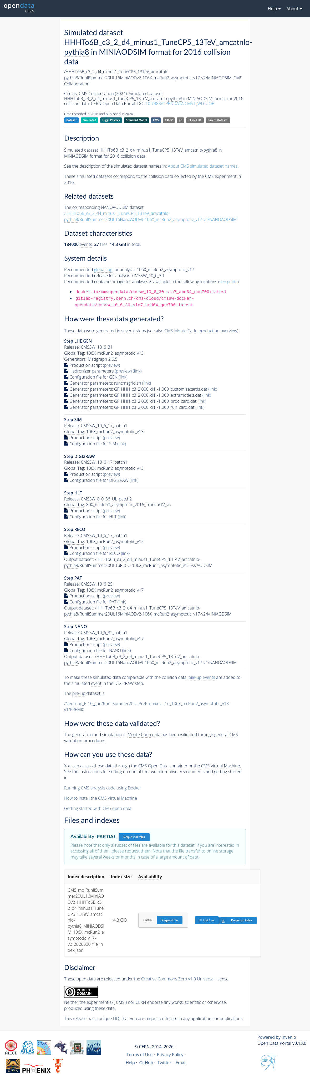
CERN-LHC (195, 120)
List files (206, 920)
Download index (235, 920)
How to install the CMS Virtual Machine (100, 798)
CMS (156, 120)
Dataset (71, 120)
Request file (169, 920)
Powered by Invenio (276, 1037)
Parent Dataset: (218, 120)
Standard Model (136, 120)
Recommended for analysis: (99, 270)
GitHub (146, 1063)
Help (130, 1063)
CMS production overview (201, 331)
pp (180, 120)
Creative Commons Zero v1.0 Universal (178, 979)
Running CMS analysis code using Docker (102, 788)
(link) (137, 371)
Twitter (164, 1063)
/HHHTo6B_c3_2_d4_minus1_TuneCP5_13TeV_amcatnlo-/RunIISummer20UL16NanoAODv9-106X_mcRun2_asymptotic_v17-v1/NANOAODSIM (150, 216)
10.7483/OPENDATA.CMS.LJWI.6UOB (179, 103)
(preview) (111, 365)
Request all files (134, 837)
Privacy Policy (170, 1054)
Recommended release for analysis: (97, 275)
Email (181, 1063)
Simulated (89, 120)
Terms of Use (139, 1054)
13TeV (169, 120)
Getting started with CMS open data (97, 808)
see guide (229, 282)
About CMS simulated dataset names (203, 166)
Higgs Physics (111, 120)
